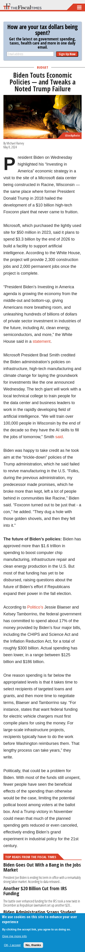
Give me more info (14, 936)
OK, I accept (12, 945)
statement (42, 341)
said (59, 437)
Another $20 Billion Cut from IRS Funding (35, 891)
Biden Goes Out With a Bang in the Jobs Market (42, 867)
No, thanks (33, 945)
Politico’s (35, 607)
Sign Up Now (67, 54)
